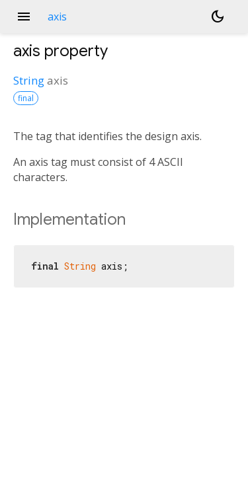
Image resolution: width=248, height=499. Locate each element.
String (28, 80)
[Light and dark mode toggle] (217, 16)
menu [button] (24, 16)
